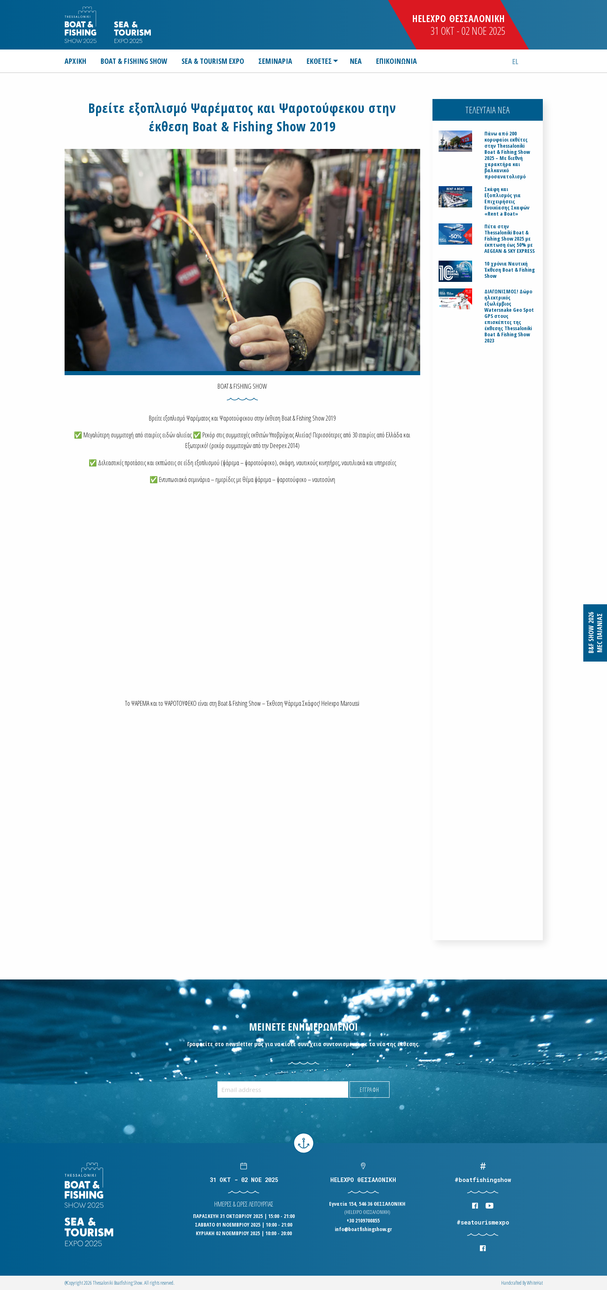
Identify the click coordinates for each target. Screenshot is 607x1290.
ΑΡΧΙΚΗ (75, 61)
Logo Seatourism (132, 32)
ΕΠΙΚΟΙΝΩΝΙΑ (396, 61)
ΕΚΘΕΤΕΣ (319, 61)
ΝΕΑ (356, 61)
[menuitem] (79, 61)
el (515, 61)
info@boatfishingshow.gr (363, 1229)
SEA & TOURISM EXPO (212, 61)
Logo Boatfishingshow (81, 25)
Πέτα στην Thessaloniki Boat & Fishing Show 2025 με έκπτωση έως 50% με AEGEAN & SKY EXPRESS (509, 238)
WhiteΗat (535, 1282)
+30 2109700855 (363, 1220)
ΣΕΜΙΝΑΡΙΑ (275, 61)
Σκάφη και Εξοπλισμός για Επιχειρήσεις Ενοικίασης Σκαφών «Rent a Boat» (506, 201)
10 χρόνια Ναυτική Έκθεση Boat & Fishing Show (509, 270)
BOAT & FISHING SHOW (134, 61)
